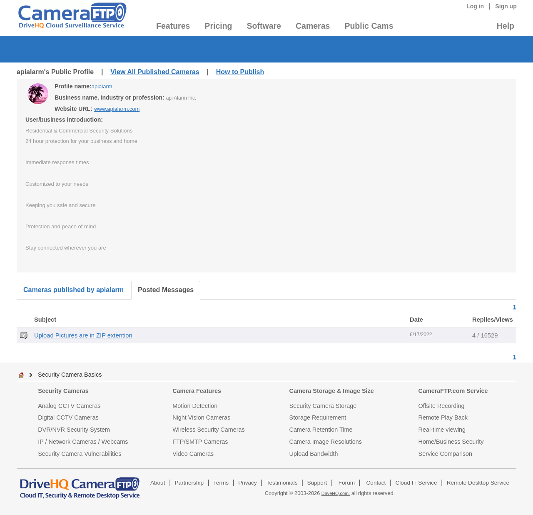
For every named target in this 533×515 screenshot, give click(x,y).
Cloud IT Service (416, 483)
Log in (475, 6)
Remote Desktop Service (478, 483)
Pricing (218, 25)
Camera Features (196, 391)
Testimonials (282, 483)
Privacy (247, 483)
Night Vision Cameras (201, 417)
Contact (376, 483)
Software (264, 25)
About (157, 483)
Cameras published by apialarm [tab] (73, 289)
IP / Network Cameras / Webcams (83, 441)
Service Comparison (445, 453)
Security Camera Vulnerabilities (79, 453)
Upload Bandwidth (313, 453)
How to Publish (240, 71)
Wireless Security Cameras (208, 429)
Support (317, 483)
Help (505, 25)
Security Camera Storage (323, 405)
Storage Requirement (317, 417)
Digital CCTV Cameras (68, 417)
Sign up (506, 6)
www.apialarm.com (116, 109)
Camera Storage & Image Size (331, 391)
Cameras (313, 25)
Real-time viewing (442, 429)
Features (173, 25)
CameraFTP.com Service (453, 391)
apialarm (102, 86)
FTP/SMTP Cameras (200, 441)
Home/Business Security (451, 441)
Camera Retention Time (321, 429)
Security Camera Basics (70, 374)
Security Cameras (63, 391)
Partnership (189, 483)
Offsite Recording (441, 405)
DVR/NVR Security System (74, 429)
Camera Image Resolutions (325, 441)
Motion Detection (194, 405)
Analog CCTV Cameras (69, 405)
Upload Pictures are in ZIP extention (83, 335)
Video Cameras (193, 453)
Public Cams (368, 25)
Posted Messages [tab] (166, 289)
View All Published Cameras (154, 71)
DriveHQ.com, (335, 493)
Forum (347, 483)
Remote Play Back (443, 417)
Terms (221, 483)
